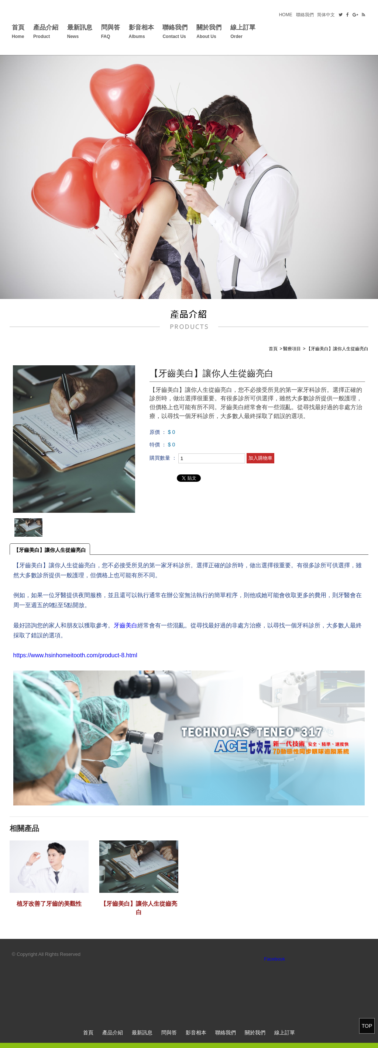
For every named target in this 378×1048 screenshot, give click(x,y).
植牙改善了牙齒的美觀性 (49, 904)
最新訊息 (79, 32)
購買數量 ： (163, 458)
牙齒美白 (125, 625)
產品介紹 (45, 32)
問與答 (110, 32)
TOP (367, 1026)
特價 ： (158, 445)
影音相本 (141, 32)
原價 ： (158, 432)
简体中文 (326, 14)
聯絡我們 (305, 14)
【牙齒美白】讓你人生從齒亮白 (50, 550)
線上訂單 (242, 32)
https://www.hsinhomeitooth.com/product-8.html (75, 655)
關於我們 (208, 32)
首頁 (18, 32)
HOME (285, 14)
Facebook (274, 959)
